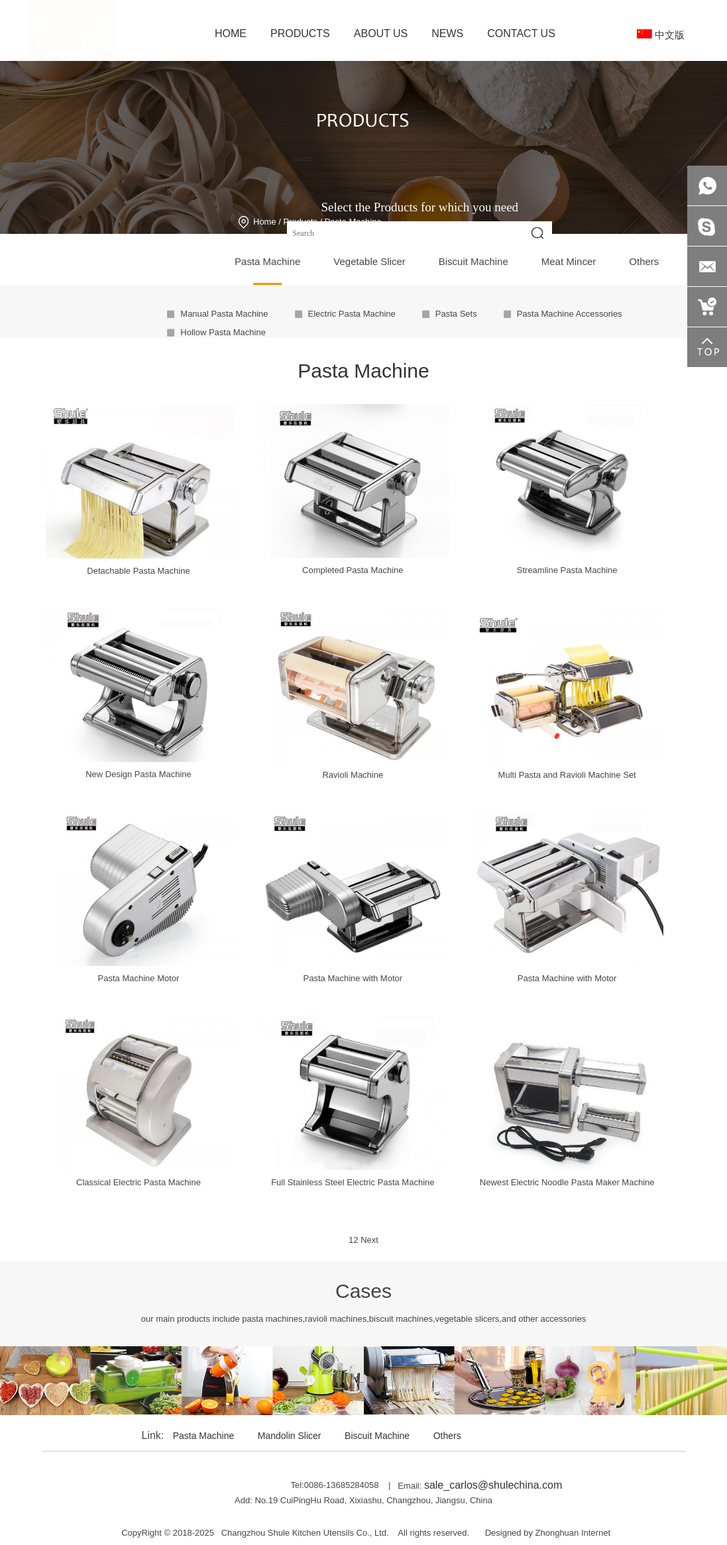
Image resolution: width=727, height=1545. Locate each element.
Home (264, 222)
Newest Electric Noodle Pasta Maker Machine (567, 1182)
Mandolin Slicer (289, 1435)
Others (447, 1435)
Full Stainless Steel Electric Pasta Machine (352, 1182)
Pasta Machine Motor (139, 978)
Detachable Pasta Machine (138, 571)
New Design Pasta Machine (138, 774)
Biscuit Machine (377, 1435)
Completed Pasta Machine (352, 570)
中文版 (661, 34)
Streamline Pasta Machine (567, 570)
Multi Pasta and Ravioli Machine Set (567, 775)
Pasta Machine (204, 1435)
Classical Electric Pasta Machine (138, 1182)
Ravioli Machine (352, 775)
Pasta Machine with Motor (353, 978)
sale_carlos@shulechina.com (493, 1485)
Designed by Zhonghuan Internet (547, 1533)
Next (369, 1240)
